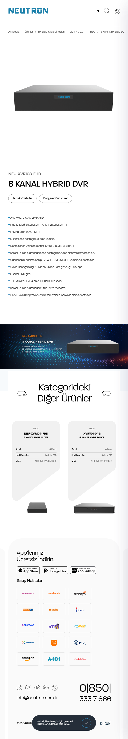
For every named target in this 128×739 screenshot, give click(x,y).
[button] (86, 723)
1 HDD (92, 32)
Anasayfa (14, 32)
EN (97, 11)
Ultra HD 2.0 (77, 32)
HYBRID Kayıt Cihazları (51, 32)
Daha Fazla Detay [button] (60, 724)
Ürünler (29, 32)
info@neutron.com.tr (37, 698)
